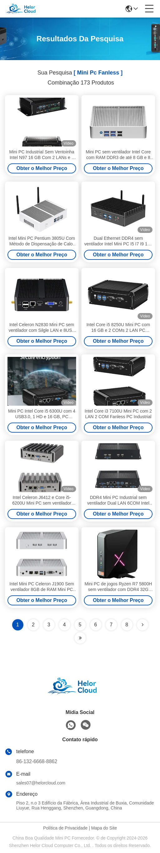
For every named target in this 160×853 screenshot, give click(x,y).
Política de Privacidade (65, 827)
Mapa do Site (104, 827)
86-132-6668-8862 (36, 761)
